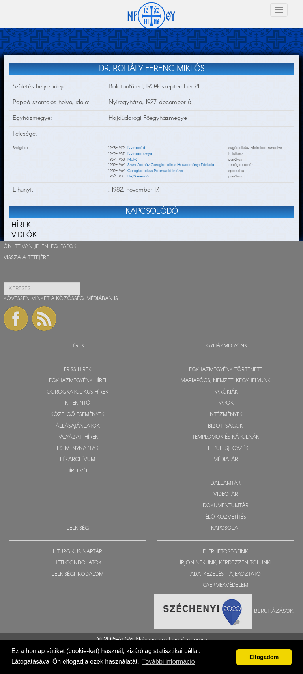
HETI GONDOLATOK (78, 563)
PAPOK (68, 246)
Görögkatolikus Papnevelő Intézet (155, 171)
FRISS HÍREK (78, 369)
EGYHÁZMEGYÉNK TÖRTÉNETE (225, 369)
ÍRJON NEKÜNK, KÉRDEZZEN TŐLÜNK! (225, 563)
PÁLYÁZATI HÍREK (77, 437)
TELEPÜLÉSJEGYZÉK (225, 448)
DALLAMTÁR (226, 483)
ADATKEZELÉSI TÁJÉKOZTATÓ (225, 574)
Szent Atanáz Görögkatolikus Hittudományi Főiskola (170, 165)
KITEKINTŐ (77, 403)
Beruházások (274, 611)
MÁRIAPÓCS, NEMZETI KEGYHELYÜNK (226, 381)
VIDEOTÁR (225, 494)
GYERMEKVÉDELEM (225, 585)
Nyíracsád (136, 148)
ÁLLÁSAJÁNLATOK (78, 426)
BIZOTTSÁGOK (225, 426)
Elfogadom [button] (264, 657)
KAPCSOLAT (225, 528)
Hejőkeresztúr (138, 176)
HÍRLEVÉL (77, 471)
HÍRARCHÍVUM (77, 459)
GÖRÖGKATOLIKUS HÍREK (77, 392)
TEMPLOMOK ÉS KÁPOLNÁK (225, 437)
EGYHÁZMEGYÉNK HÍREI (77, 381)
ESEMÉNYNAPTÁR (78, 448)
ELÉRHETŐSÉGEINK (225, 552)
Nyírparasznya (139, 154)
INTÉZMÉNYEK (226, 414)
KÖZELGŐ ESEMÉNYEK (77, 414)
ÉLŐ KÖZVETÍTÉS (225, 517)
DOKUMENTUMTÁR (226, 506)
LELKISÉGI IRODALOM (77, 574)
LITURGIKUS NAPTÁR (77, 552)
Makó (132, 159)
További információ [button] (168, 661)
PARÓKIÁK (225, 392)
